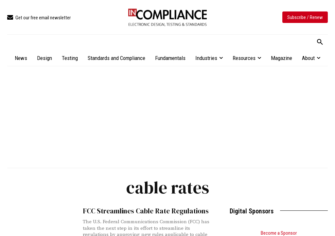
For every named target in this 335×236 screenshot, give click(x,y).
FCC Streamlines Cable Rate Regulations (145, 211)
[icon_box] (39, 17)
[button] (320, 42)
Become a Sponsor (279, 233)
